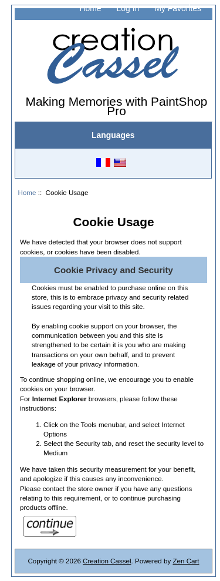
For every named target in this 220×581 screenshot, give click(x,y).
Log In (128, 8)
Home (90, 8)
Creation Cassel (107, 561)
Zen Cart (185, 561)
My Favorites (177, 8)
